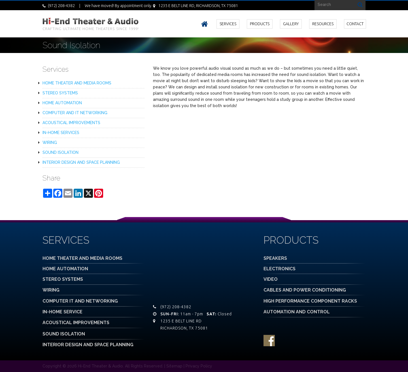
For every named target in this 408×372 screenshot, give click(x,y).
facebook (269, 340)
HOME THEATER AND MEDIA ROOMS (76, 83)
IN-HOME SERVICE (62, 311)
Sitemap (174, 366)
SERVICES (228, 24)
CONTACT (355, 24)
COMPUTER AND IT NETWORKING (74, 112)
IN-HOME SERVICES (60, 132)
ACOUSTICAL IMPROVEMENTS (71, 122)
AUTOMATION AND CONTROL (297, 311)
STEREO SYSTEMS (60, 93)
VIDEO (271, 279)
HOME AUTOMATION (62, 103)
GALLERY (291, 24)
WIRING (49, 142)
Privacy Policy (199, 366)
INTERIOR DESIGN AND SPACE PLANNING (81, 162)
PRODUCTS (259, 24)
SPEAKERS (275, 258)
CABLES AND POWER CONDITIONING (305, 290)
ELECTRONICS (280, 268)
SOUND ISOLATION (60, 152)
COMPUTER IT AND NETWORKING (80, 301)
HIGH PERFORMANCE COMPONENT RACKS (310, 301)
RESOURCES (322, 24)
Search (360, 4)
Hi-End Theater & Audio (100, 366)
